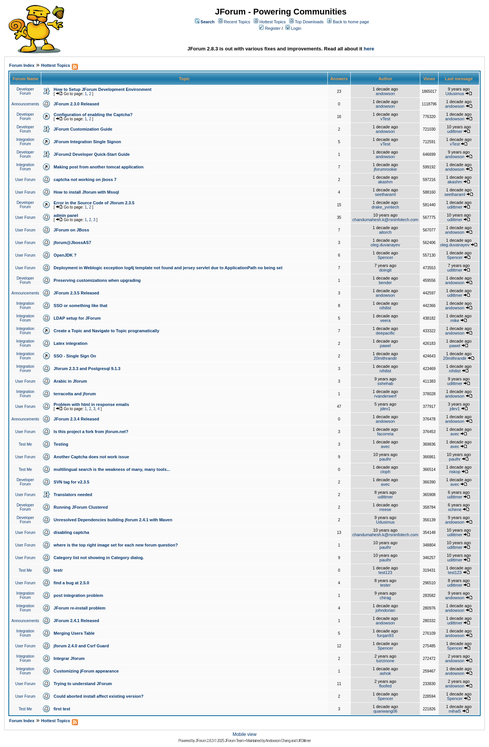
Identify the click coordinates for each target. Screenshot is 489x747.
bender (385, 282)
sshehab (385, 383)
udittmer (455, 131)
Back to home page (351, 21)
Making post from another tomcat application (98, 167)
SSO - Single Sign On (74, 356)
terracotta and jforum (74, 393)
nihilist (385, 308)
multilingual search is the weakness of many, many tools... (111, 469)
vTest (385, 118)
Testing (60, 444)
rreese (385, 509)
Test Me (25, 444)
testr (58, 570)
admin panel (65, 215)
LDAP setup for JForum (76, 318)
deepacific (385, 333)
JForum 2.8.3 (204, 741)
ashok (385, 673)
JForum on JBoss (71, 230)
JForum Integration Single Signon (87, 141)
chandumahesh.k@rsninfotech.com (385, 219)
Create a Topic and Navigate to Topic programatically (106, 330)
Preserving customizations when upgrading (97, 280)
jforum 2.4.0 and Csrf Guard (81, 646)
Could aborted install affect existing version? (98, 696)
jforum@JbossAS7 (72, 242)
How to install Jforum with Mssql (86, 192)
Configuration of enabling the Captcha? (93, 114)
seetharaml (385, 194)
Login (296, 28)
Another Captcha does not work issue (91, 456)
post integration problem (78, 595)
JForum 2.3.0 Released (76, 104)
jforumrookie (385, 169)
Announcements (25, 104)
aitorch (385, 232)
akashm (385, 181)
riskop (454, 471)
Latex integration (70, 343)
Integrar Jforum (68, 658)
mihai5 (455, 711)
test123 (385, 572)
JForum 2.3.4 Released (76, 419)
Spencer (385, 257)
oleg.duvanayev (385, 245)
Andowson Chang (278, 741)
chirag (385, 597)
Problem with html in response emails (91, 404)
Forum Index (21, 65)
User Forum (25, 180)
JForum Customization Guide (82, 129)
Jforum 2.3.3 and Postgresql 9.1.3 (86, 368)
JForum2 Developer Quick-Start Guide (91, 154)
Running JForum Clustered (80, 507)
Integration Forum (25, 141)
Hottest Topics (272, 21)
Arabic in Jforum (70, 381)
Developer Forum (25, 91)
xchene (454, 509)
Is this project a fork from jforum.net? (90, 431)
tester (385, 585)
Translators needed (72, 494)
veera (385, 320)
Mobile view (245, 734)
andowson (385, 93)
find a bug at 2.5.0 (71, 582)
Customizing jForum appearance (86, 671)
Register (272, 28)
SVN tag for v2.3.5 (71, 482)
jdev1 (385, 408)
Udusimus (454, 93)
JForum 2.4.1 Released (76, 620)
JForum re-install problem (79, 608)
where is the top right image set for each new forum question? (115, 545)
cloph (385, 471)
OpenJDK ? (64, 255)
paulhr (385, 459)
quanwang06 (385, 711)
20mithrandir (385, 358)
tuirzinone (385, 660)
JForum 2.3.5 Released (76, 293)
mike (454, 320)
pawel (385, 345)
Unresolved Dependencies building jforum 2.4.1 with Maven (112, 519)
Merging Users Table (73, 633)
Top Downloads (309, 21)
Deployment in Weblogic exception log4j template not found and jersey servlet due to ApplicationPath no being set (167, 267)
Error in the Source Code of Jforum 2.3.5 (93, 202)
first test (61, 709)
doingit (385, 270)
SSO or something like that (80, 305)
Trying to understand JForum (82, 683)
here (369, 49)
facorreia (385, 434)
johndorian (385, 610)
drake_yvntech (385, 207)
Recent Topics (237, 21)
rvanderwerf (385, 396)
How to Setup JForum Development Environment (102, 89)
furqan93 (385, 635)
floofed (385, 686)
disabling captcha (71, 532)
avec (454, 434)
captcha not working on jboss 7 (84, 179)
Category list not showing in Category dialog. (98, 557)
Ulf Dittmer (304, 741)
